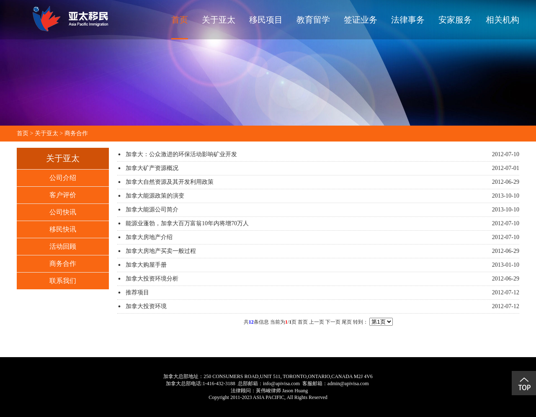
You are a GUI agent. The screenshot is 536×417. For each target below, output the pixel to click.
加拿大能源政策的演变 (155, 196)
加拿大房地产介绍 (149, 237)
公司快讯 (62, 212)
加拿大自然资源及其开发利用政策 (170, 182)
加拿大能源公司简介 (152, 209)
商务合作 (76, 133)
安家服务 (455, 19)
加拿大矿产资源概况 (152, 168)
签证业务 (360, 19)
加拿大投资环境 (146, 306)
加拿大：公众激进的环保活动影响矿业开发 (181, 154)
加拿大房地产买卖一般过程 (161, 251)
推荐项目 (137, 292)
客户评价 (62, 194)
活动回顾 (62, 246)
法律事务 (408, 19)
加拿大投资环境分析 (152, 278)
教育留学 (313, 19)
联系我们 (62, 280)
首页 (179, 19)
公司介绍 (62, 177)
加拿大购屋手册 (146, 265)
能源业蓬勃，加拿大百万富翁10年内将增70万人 (187, 223)
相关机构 (502, 19)
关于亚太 (218, 19)
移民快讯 (62, 229)
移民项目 (266, 19)
